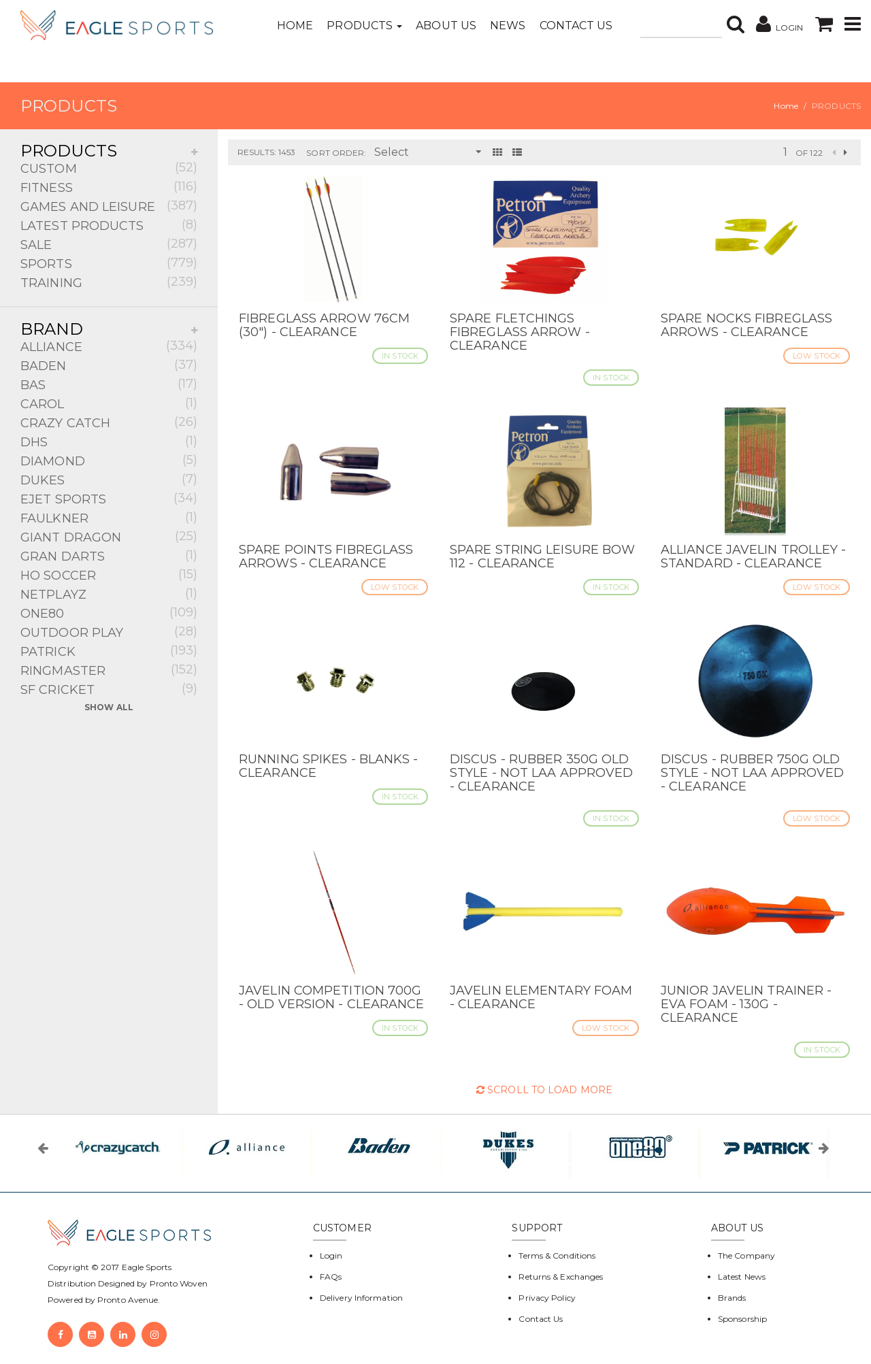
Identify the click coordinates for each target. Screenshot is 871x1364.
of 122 (809, 153)
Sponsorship (742, 1319)
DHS (108, 441)
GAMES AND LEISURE (108, 205)
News (507, 25)
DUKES (108, 479)
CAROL (108, 403)
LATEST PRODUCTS (108, 224)
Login (331, 1255)
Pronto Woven (179, 1283)
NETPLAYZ (108, 593)
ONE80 (108, 612)
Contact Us (576, 25)
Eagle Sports (145, 1267)
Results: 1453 (266, 152)
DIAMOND (108, 460)
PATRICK (108, 650)
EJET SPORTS (108, 498)
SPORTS (108, 262)
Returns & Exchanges (561, 1276)
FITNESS (108, 186)
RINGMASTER (108, 669)
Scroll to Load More (544, 1090)
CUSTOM (108, 167)
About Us (446, 25)
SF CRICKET (108, 688)
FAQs (331, 1276)
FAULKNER (108, 517)
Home (295, 25)
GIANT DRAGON (108, 536)
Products (364, 25)
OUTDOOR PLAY (108, 631)
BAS (108, 384)
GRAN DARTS (108, 555)
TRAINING (108, 281)
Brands (732, 1298)
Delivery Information (361, 1298)
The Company (746, 1255)
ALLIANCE (108, 345)
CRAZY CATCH (108, 422)
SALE (108, 243)
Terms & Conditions (557, 1255)
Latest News (742, 1276)
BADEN (108, 364)
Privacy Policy (547, 1298)
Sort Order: (336, 153)
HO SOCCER (108, 574)
